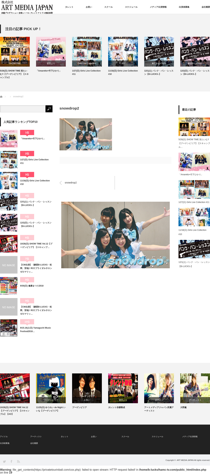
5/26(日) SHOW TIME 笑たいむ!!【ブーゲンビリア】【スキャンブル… (194, 143)
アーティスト (46, 7)
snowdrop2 (71, 182)
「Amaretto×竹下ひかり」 (48, 71)
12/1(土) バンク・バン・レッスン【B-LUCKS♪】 (158, 72)
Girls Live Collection (87, 63)
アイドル (24, 7)
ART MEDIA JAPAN (185, 460)
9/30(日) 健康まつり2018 (31, 286)
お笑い (89, 7)
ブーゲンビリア (51, 400)
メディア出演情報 (158, 7)
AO (122, 63)
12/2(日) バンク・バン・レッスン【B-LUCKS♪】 (194, 72)
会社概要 (206, 7)
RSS (18, 461)
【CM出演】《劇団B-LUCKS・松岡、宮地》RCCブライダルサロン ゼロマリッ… (36, 268)
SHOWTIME (15, 63)
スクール (108, 7)
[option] (18, 58)
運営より (51, 63)
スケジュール (131, 7)
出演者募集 (184, 7)
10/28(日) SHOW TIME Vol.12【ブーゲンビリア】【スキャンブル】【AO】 (14, 410)
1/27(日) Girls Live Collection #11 (86, 72)
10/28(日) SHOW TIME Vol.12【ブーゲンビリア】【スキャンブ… (36, 245)
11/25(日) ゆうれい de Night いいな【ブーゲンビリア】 (50, 409)
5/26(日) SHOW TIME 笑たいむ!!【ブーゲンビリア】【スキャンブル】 (14, 74)
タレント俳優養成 (116, 407)
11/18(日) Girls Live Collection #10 (123, 72)
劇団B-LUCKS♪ (159, 63)
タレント (69, 7)
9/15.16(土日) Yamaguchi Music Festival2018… (35, 330)
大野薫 (183, 407)
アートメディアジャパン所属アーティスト (159, 409)
